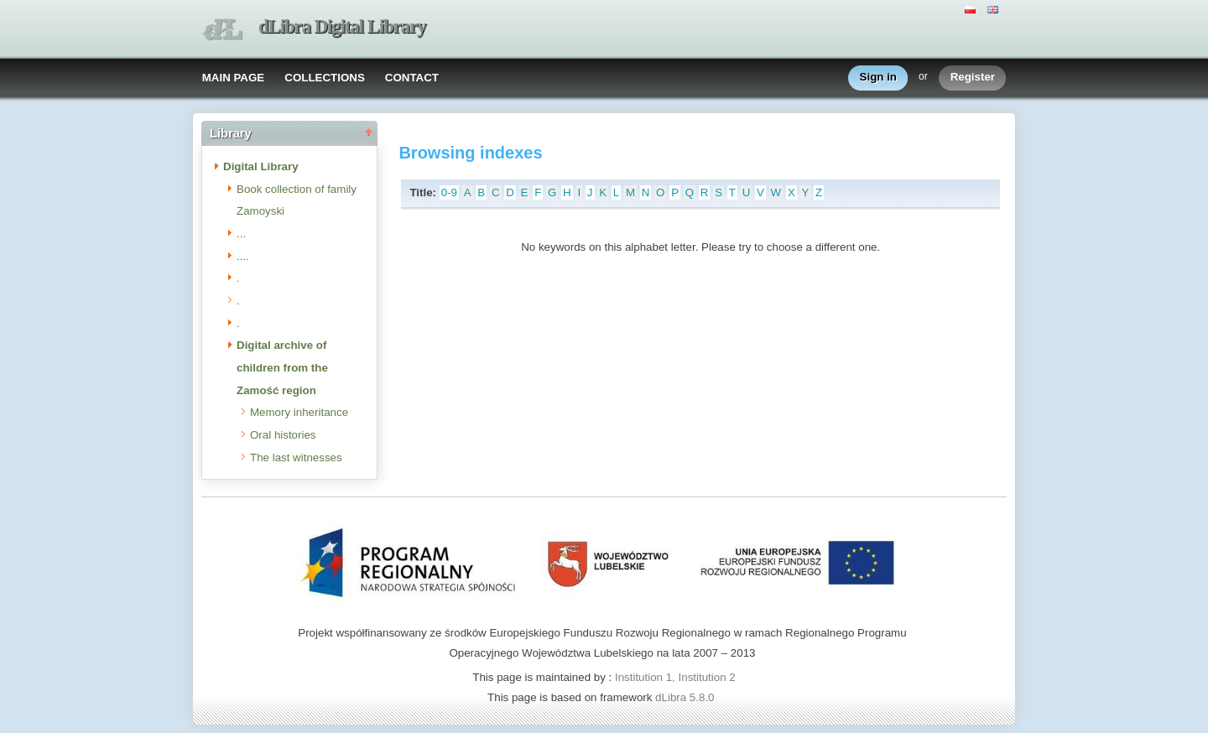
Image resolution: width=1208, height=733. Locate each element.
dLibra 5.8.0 (686, 697)
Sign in (878, 78)
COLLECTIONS (324, 77)
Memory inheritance (299, 412)
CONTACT (412, 77)
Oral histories (283, 435)
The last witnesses (296, 457)
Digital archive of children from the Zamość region (282, 367)
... (241, 233)
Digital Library (261, 166)
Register (972, 78)
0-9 (449, 192)
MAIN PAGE (233, 77)
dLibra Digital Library (342, 26)
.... (243, 256)
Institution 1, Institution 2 (675, 677)
